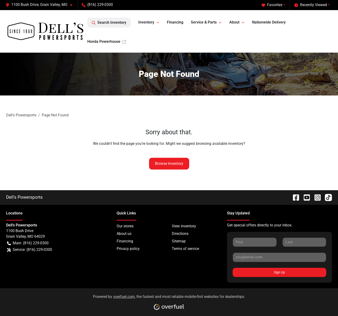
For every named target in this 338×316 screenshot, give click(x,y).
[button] (41, 4)
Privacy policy (128, 248)
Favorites (271, 5)
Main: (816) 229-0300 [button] (28, 243)
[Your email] (279, 257)
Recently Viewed (310, 5)
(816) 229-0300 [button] (97, 4)
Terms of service (185, 248)
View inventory (184, 226)
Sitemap (179, 241)
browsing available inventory (219, 143)
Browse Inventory (169, 163)
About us (124, 233)
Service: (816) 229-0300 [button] (29, 250)
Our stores (125, 226)
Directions (180, 233)
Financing (175, 22)
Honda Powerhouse (106, 41)
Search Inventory (109, 22)
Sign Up (279, 272)
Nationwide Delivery (269, 22)
